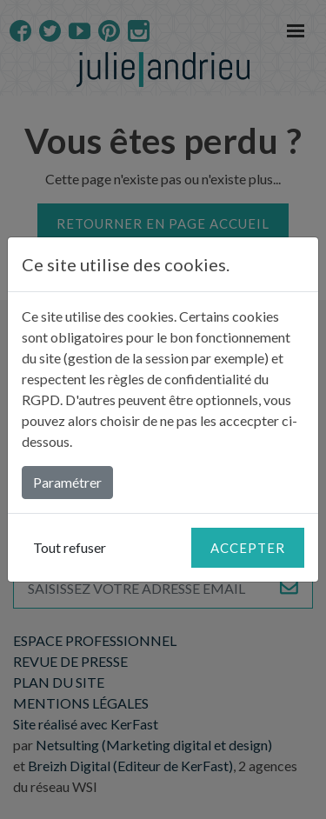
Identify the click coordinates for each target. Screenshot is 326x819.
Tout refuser (69, 547)
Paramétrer (67, 482)
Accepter (247, 548)
